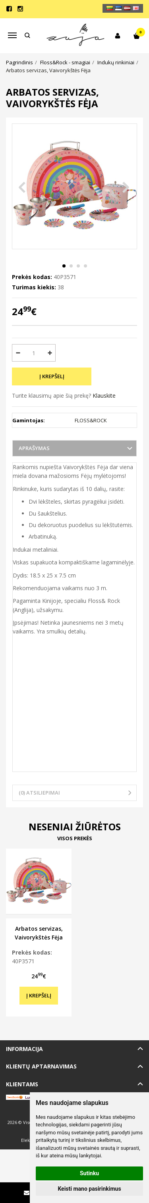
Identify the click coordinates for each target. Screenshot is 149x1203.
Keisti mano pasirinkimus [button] (89, 1189)
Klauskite (104, 395)
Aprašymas (34, 448)
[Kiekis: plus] (50, 353)
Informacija (24, 1049)
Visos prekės (74, 838)
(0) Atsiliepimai (39, 792)
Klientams (22, 1084)
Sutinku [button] (89, 1173)
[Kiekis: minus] (17, 353)
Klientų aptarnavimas (41, 1066)
